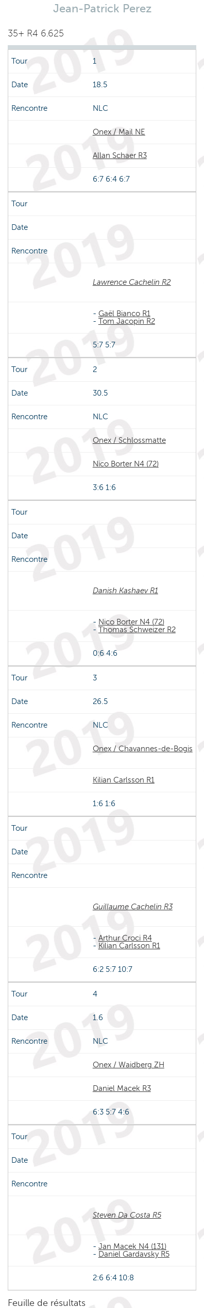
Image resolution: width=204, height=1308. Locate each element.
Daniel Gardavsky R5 (133, 1254)
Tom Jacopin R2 (126, 321)
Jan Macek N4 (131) (132, 1246)
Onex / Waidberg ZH (128, 1065)
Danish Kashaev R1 (125, 591)
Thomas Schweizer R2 (137, 630)
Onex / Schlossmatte (129, 440)
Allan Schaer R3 (120, 155)
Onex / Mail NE (119, 132)
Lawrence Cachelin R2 (132, 282)
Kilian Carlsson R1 (124, 780)
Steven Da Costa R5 (127, 1215)
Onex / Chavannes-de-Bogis (143, 749)
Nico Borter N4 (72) (126, 464)
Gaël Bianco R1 (124, 313)
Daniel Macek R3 (122, 1088)
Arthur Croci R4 (125, 938)
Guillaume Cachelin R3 (133, 907)
